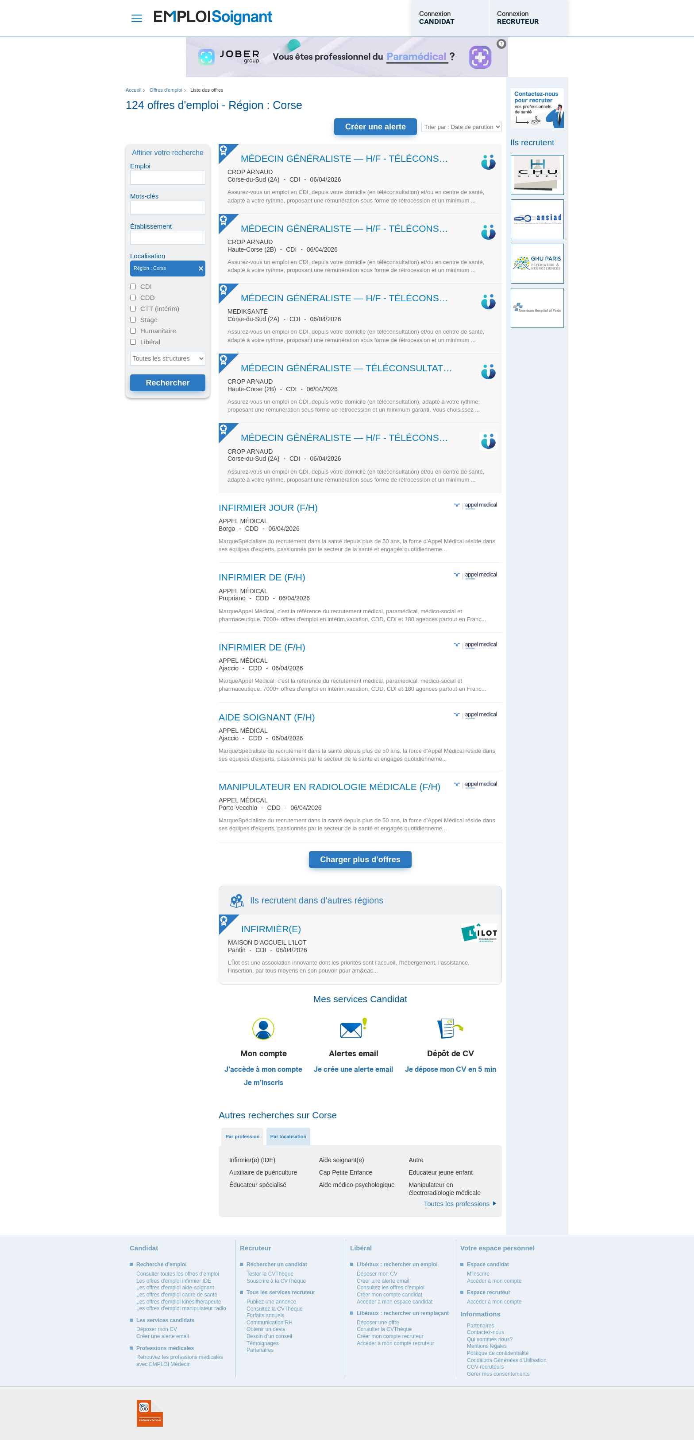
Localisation (147, 256)
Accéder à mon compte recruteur (395, 1343)
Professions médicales (165, 1348)
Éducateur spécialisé (257, 1184)
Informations (480, 1314)
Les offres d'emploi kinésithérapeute (178, 1302)
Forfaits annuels (265, 1315)
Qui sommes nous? (490, 1339)
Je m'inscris (263, 1082)
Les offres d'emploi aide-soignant (175, 1287)
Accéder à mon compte (494, 1281)
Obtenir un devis (266, 1329)
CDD (147, 297)
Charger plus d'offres (360, 859)
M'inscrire (478, 1274)
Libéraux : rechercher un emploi (397, 1264)
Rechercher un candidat (277, 1264)
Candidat (144, 1248)
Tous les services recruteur (281, 1292)
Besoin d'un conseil (269, 1336)
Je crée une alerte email (353, 1069)
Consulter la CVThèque (384, 1329)
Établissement (151, 226)
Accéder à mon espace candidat (394, 1302)
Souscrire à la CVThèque (276, 1281)
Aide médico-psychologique (357, 1184)
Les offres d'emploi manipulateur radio (181, 1308)
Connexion (437, 18)
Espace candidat (488, 1264)
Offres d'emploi (166, 90)
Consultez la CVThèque (275, 1309)
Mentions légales (487, 1346)
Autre (416, 1160)
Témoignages (263, 1343)
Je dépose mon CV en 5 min (450, 1069)
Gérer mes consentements (498, 1374)
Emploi (140, 166)
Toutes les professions (457, 1203)
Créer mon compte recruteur (390, 1336)
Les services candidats (165, 1320)
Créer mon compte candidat (389, 1295)
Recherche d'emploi (161, 1264)
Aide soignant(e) (341, 1160)
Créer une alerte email (162, 1336)
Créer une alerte (375, 126)
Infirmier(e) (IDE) (252, 1160)
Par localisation (288, 1136)
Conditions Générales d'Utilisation (507, 1360)
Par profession (242, 1136)
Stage (149, 319)
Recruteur (255, 1248)
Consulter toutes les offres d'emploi (177, 1274)
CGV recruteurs (485, 1367)
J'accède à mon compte (263, 1069)
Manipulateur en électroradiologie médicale (445, 1188)
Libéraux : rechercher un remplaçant (403, 1313)
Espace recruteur (488, 1292)
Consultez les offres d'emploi (390, 1287)
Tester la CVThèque (270, 1274)
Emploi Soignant (213, 18)
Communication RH (270, 1322)
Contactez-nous (485, 1332)
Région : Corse (167, 268)
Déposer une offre (378, 1322)
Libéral (150, 342)
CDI (146, 286)
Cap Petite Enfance (346, 1172)
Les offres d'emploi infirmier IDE (173, 1281)
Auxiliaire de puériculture (263, 1172)
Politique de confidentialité (497, 1353)
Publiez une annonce (271, 1302)
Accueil (133, 90)
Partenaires (260, 1350)
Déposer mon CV (156, 1329)
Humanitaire (158, 330)
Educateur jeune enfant (441, 1172)
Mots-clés (144, 196)
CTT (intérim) (159, 308)
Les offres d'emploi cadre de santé (176, 1295)
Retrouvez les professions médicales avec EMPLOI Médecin (179, 1360)
